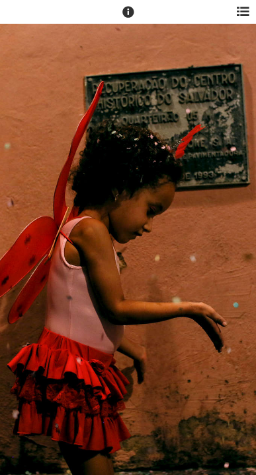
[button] (128, 18)
